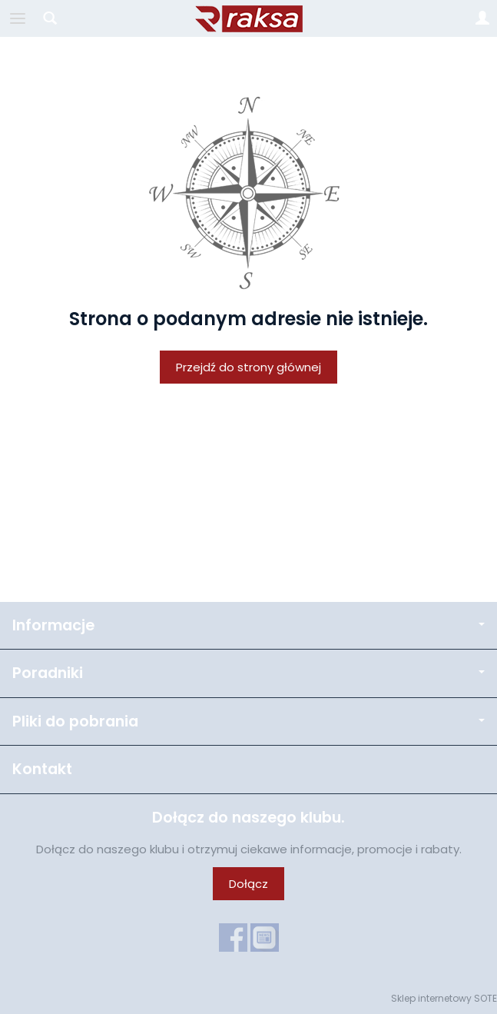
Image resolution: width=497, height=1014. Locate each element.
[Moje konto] (482, 18)
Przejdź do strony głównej (248, 367)
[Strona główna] (249, 18)
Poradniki (248, 673)
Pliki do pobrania (248, 721)
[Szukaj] (50, 18)
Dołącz (248, 884)
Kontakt (42, 769)
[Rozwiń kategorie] (17, 18)
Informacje (248, 625)
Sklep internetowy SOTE (444, 998)
